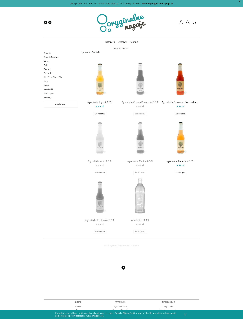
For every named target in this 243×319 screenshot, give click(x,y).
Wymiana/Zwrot (120, 306)
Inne (46, 81)
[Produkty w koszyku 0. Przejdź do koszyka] (194, 24)
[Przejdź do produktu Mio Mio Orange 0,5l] (69, 276)
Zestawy (48, 97)
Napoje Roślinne (51, 57)
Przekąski (48, 89)
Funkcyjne (48, 93)
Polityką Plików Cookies (126, 313)
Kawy (46, 85)
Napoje (47, 53)
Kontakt (78, 306)
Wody (46, 61)
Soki (46, 65)
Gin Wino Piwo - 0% (53, 77)
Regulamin (168, 306)
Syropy (47, 69)
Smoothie (48, 73)
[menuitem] (110, 42)
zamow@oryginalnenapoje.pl (157, 3)
